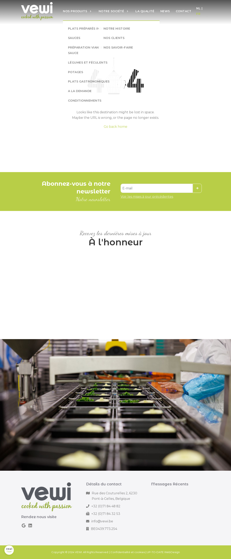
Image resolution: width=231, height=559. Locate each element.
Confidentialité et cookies (128, 552)
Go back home (115, 127)
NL (198, 8)
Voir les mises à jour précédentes (147, 197)
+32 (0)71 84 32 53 (105, 514)
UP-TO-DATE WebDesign (163, 552)
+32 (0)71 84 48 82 (105, 506)
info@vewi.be (102, 521)
